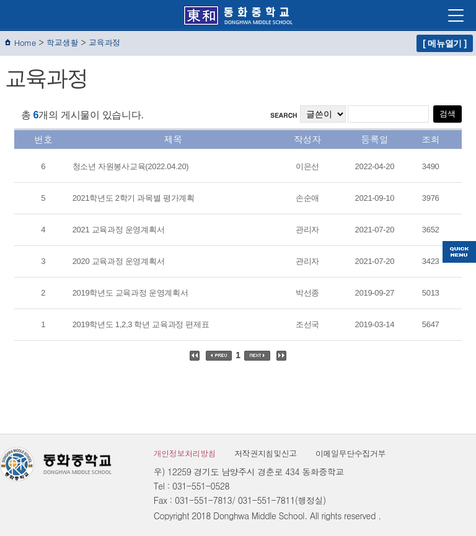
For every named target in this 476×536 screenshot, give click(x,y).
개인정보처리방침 (185, 453)
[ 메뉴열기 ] (445, 43)
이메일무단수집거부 (350, 453)
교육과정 (104, 42)
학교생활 (62, 42)
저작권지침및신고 (265, 453)
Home (25, 42)
